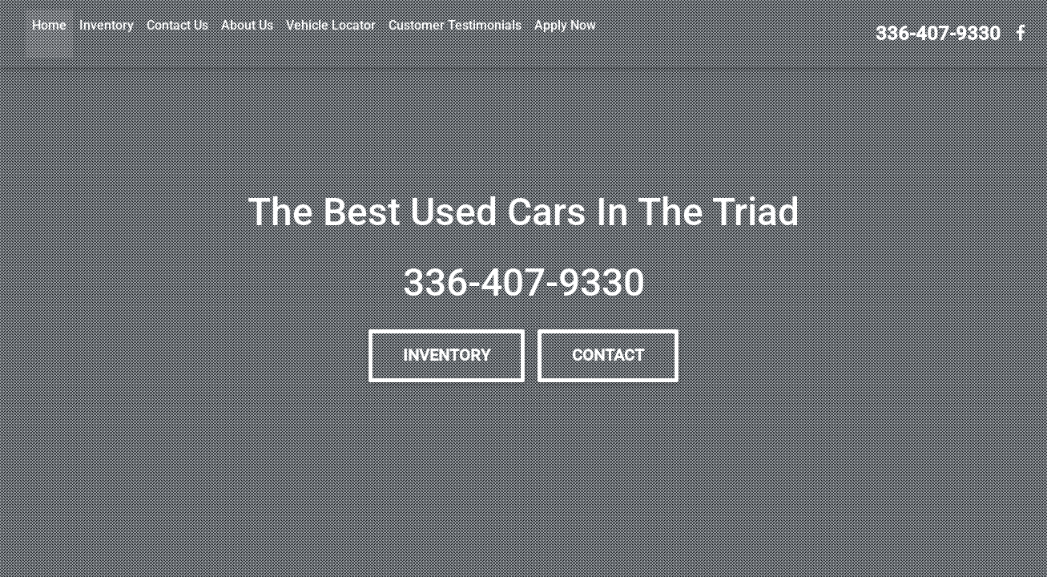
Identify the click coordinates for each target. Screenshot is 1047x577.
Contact (608, 355)
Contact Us (177, 25)
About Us (247, 25)
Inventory (106, 25)
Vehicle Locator (331, 25)
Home (49, 25)
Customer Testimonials (455, 25)
